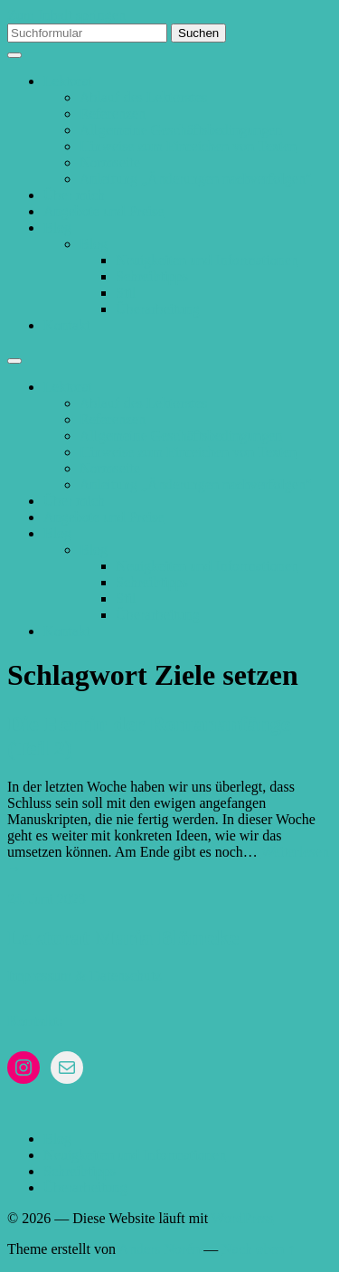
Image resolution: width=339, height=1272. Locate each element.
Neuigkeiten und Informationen (207, 260)
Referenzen (113, 113)
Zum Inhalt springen (66, 15)
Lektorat (67, 81)
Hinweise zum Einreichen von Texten (188, 146)
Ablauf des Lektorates (143, 97)
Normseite (110, 162)
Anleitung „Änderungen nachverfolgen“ (196, 178)
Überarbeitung (157, 309)
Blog (57, 227)
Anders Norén (159, 1249)
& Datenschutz (118, 975)
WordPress (243, 1218)
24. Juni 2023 (46, 899)
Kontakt (66, 325)
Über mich (74, 195)
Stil (126, 292)
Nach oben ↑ (258, 1249)
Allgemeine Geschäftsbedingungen (181, 130)
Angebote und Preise (103, 211)
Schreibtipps (152, 276)
